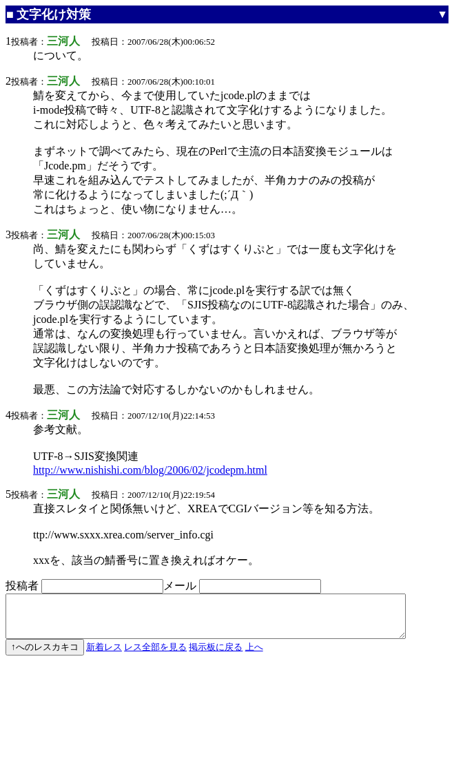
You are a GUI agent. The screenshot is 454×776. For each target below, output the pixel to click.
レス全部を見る (155, 655)
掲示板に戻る (216, 655)
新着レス (104, 655)
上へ (254, 655)
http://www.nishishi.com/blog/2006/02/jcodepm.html (150, 470)
